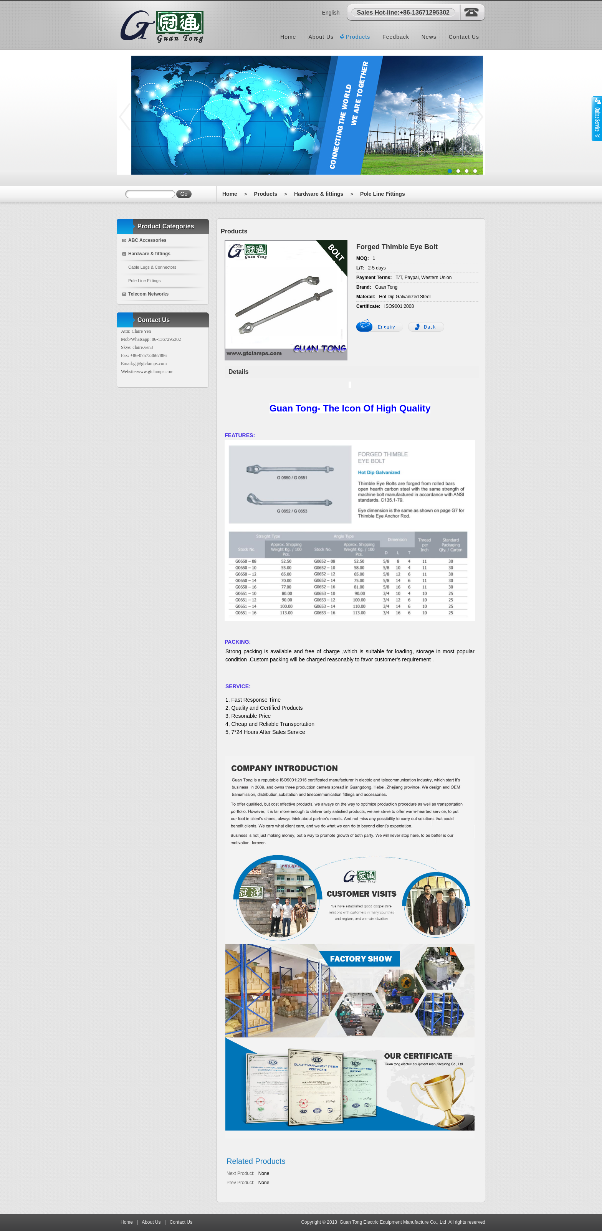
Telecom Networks (148, 294)
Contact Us (464, 37)
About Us (321, 37)
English (331, 13)
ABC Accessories (147, 240)
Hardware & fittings (318, 194)
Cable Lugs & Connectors (152, 267)
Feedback (395, 37)
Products (358, 37)
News (429, 37)
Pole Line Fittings (382, 194)
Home (288, 37)
